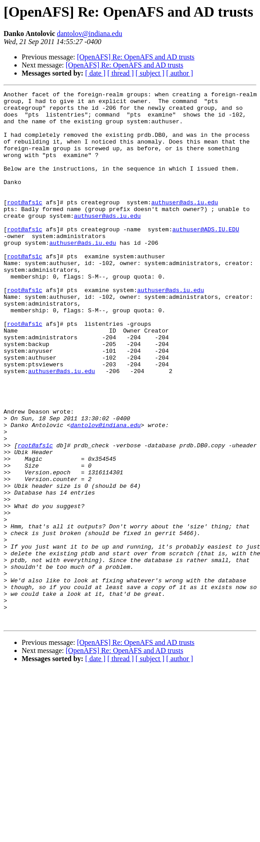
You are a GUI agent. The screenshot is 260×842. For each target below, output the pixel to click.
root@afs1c (24, 225)
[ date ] (95, 73)
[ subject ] (150, 73)
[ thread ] (120, 73)
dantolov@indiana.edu (89, 33)
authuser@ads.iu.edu (184, 225)
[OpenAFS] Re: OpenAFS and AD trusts (136, 57)
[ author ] (179, 73)
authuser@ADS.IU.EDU (205, 257)
